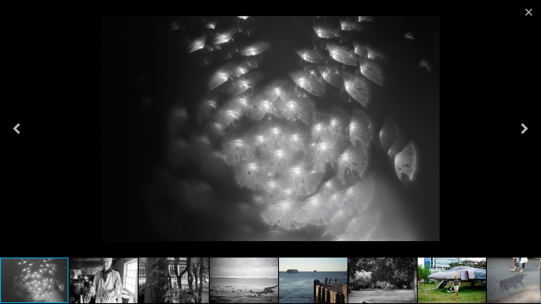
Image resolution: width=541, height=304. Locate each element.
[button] (16, 128)
